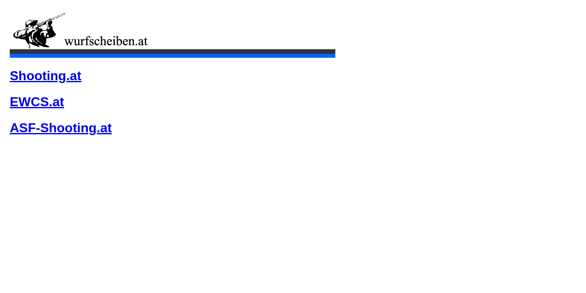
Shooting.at (45, 75)
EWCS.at (37, 101)
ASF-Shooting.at (61, 127)
